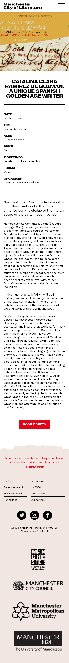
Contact (8, 481)
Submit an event (13, 487)
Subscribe (34, 467)
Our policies (10, 499)
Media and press (13, 493)
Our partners (38, 499)
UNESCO (36, 487)
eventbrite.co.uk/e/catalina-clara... (23, 161)
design (35, 531)
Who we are (38, 493)
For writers (37, 481)
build (45, 531)
